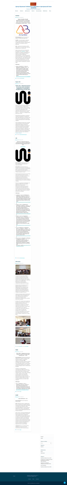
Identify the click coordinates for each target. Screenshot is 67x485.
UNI (16, 138)
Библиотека (45, 10)
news (20, 346)
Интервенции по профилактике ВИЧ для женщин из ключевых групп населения (46, 460)
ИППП (22, 134)
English (42, 438)
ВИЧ (20, 78)
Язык (50, 10)
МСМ (23, 78)
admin (17, 17)
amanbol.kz (23, 51)
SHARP (16, 395)
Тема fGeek (31, 483)
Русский (42, 436)
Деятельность (27, 10)
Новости (33, 10)
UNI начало (17, 261)
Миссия (16, 10)
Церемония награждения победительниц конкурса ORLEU (46, 463)
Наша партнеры (38, 10)
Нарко (26, 134)
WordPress (38, 483)
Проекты (21, 10)
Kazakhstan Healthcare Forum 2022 (46, 466)
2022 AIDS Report (43, 465)
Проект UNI (17, 81)
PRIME (16, 349)
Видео (42, 451)
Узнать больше (23, 146)
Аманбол (17, 15)
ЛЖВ (21, 78)
